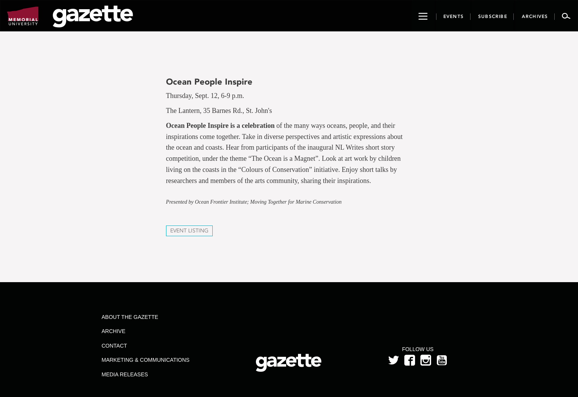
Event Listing (189, 230)
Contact (114, 346)
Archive (113, 331)
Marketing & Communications (145, 360)
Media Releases (124, 374)
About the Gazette (129, 317)
